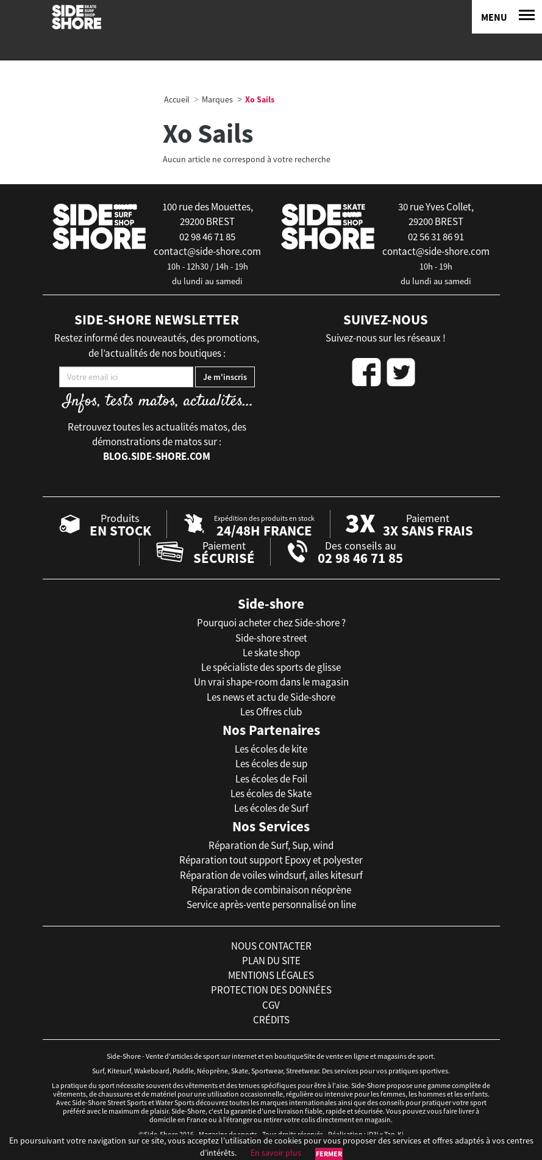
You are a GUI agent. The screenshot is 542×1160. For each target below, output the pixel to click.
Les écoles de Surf (271, 808)
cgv (271, 1005)
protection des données (271, 990)
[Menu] (507, 17)
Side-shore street (271, 638)
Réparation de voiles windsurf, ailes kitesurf (271, 875)
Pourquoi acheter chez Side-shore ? (271, 622)
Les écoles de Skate (271, 793)
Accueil (177, 99)
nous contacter (271, 946)
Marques (217, 99)
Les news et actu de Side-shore (271, 697)
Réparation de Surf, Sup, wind (271, 845)
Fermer (329, 1153)
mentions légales (271, 975)
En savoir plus (276, 1152)
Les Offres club (271, 711)
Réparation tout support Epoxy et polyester (271, 860)
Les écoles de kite (271, 749)
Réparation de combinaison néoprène (271, 890)
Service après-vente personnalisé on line (271, 904)
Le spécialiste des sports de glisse (271, 667)
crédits (271, 1019)
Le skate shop (271, 652)
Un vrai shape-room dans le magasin (271, 682)
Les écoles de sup (271, 763)
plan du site (271, 960)
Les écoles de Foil (271, 779)
